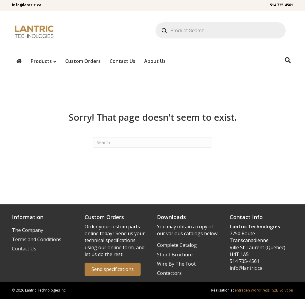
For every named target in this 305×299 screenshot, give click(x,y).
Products (41, 61)
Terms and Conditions (36, 239)
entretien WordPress (252, 290)
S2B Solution (282, 290)
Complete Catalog (177, 245)
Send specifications (112, 269)
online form (121, 247)
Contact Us (122, 61)
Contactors (169, 273)
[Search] (287, 60)
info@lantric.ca (26, 4)
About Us (155, 61)
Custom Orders (83, 61)
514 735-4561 (281, 4)
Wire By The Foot (176, 264)
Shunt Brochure (175, 254)
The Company (27, 230)
